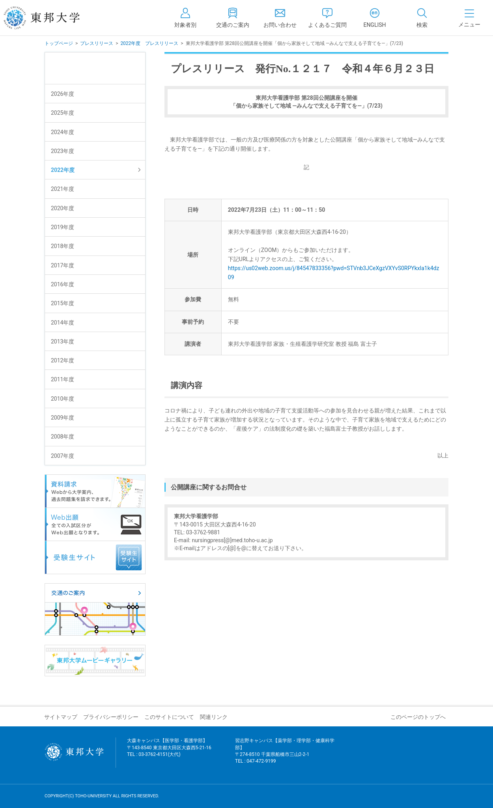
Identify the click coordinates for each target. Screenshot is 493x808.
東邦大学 (50, 17)
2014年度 (62, 322)
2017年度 (62, 265)
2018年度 (62, 246)
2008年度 (62, 436)
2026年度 (62, 94)
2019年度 (62, 227)
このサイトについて (169, 717)
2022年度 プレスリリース (149, 43)
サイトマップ (60, 717)
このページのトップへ (418, 717)
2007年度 (62, 456)
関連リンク (214, 717)
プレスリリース (96, 43)
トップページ (59, 43)
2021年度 (62, 189)
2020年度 (62, 208)
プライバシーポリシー (110, 717)
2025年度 (62, 113)
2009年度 (62, 417)
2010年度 (62, 399)
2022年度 (63, 170)
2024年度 (62, 132)
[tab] (422, 17)
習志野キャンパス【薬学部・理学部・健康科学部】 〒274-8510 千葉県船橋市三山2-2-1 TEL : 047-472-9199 (284, 756)
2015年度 (62, 303)
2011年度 (62, 379)
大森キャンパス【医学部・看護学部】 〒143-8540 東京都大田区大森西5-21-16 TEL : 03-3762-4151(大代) (169, 752)
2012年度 (62, 360)
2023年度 (62, 151)
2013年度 (62, 341)
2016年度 (62, 284)
